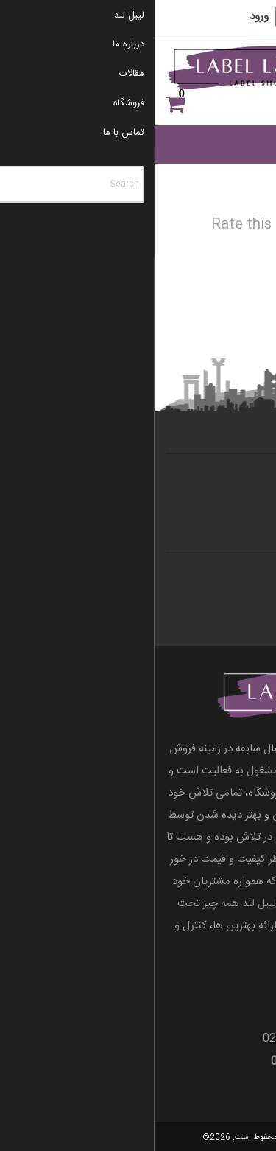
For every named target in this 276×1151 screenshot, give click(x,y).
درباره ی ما (232, 500)
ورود (104, 16)
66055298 (238, 1038)
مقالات (240, 578)
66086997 (154, 1038)
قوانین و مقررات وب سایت (199, 599)
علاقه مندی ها (242, 104)
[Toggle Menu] (246, 144)
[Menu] (245, 81)
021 (202, 1038)
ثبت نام (144, 16)
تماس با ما (233, 479)
